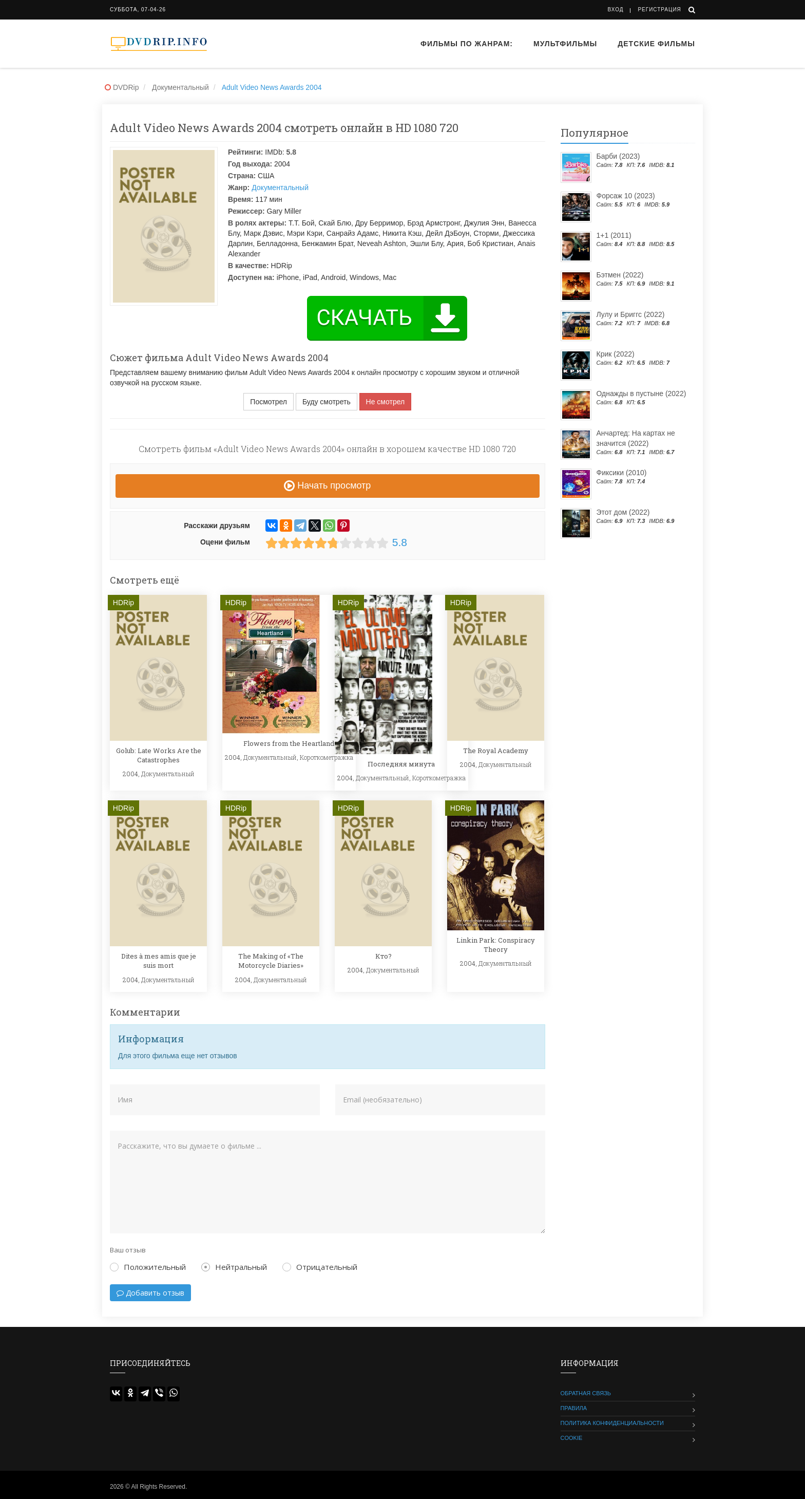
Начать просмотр (327, 485)
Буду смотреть (326, 402)
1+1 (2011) (614, 235)
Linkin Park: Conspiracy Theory (495, 944)
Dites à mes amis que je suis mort (158, 960)
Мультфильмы (565, 44)
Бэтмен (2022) (620, 275)
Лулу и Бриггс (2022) (631, 314)
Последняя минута (401, 764)
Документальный (280, 187)
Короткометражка (326, 757)
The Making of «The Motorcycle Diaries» (270, 960)
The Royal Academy (495, 750)
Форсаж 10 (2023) (626, 196)
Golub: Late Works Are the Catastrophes (158, 755)
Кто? (383, 956)
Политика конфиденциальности (612, 1423)
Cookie (572, 1438)
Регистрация (659, 9)
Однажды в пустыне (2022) (641, 393)
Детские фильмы (656, 44)
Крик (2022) (616, 354)
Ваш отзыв (128, 1249)
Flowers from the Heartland (288, 743)
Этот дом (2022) (623, 512)
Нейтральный (234, 1267)
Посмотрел (268, 402)
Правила (574, 1408)
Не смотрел (385, 402)
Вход (616, 9)
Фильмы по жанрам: (466, 44)
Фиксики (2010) (622, 473)
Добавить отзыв (150, 1293)
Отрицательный (319, 1267)
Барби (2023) (618, 156)
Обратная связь (586, 1393)
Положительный (148, 1267)
